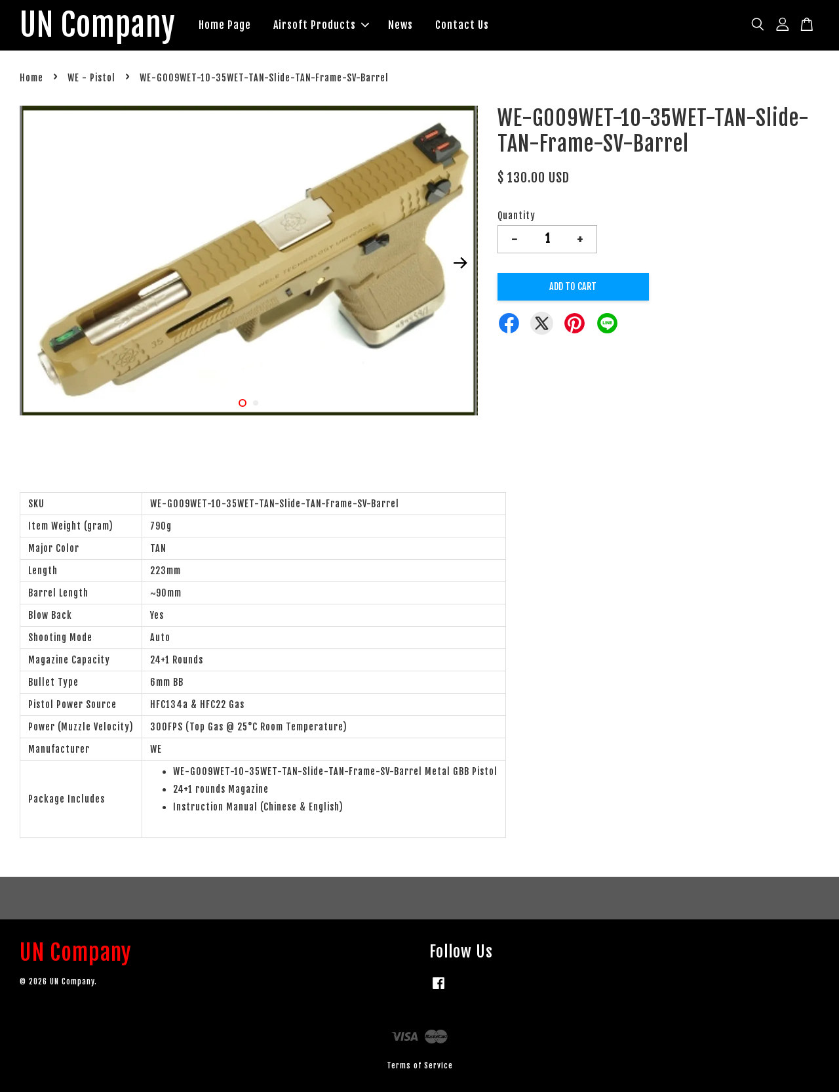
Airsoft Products (322, 25)
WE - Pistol (91, 78)
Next (460, 263)
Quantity (517, 215)
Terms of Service (420, 1065)
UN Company (98, 26)
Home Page (225, 25)
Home (31, 78)
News (401, 25)
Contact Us (463, 25)
